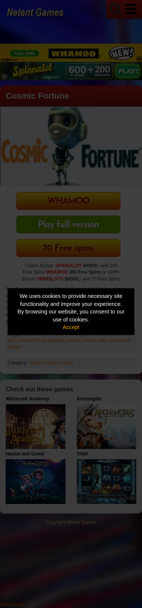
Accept (71, 327)
